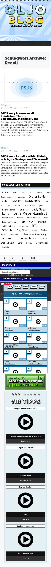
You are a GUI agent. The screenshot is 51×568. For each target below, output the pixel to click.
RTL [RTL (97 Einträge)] (34, 225)
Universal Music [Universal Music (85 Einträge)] (26, 238)
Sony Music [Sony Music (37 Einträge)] (22, 230)
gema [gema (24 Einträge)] (41, 205)
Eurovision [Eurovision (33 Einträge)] (30, 205)
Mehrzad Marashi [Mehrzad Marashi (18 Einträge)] (7, 218)
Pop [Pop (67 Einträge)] (22, 221)
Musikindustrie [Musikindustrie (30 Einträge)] (33, 217)
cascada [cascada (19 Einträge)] (23, 193)
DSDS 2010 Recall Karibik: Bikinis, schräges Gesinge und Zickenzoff (24, 158)
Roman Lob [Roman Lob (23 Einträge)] (23, 226)
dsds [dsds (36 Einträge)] (4, 201)
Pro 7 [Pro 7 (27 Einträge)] (31, 222)
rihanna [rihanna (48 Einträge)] (41, 221)
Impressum (14, 272)
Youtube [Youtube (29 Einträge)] (5, 247)
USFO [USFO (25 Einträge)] (20, 243)
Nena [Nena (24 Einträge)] (46, 218)
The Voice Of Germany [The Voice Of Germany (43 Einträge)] (34, 234)
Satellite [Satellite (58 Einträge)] (7, 230)
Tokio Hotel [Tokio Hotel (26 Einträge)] (6, 238)
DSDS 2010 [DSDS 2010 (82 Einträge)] (32, 201)
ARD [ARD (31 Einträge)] (15, 192)
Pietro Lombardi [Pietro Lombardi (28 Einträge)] (9, 222)
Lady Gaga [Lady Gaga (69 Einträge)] (39, 209)
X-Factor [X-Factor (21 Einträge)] (29, 243)
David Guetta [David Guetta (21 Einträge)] (20, 197)
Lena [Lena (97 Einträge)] (5, 213)
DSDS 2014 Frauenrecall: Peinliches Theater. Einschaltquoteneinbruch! (19, 116)
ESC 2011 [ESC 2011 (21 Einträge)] (18, 206)
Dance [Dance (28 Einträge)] (39, 192)
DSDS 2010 (4, 148)
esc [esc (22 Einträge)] (9, 205)
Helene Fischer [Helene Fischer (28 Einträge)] (8, 209)
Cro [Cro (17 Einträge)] (31, 193)
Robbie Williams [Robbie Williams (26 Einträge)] (8, 226)
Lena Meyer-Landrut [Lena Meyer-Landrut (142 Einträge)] (30, 213)
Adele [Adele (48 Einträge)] (5, 192)
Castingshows (5, 105)
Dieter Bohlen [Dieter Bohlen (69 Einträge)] (38, 196)
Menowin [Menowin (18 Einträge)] (20, 218)
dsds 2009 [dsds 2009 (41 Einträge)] (16, 201)
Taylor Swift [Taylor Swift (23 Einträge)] (14, 234)
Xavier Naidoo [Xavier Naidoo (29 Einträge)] (42, 243)
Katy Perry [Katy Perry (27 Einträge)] (23, 210)
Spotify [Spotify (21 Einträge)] (34, 230)
